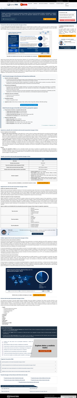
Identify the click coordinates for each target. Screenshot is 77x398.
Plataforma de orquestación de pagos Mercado (38, 391)
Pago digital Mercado (5, 388)
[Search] (68, 1)
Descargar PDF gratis (50, 19)
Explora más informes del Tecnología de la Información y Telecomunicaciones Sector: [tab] (18, 386)
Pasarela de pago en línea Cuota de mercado (40, 380)
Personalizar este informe (37, 233)
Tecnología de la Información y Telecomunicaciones (13, 8)
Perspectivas (52, 3)
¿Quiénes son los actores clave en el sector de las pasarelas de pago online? (16, 371)
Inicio (2, 8)
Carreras (19, 1)
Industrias (35, 3)
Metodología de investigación (9, 19)
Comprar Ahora (67, 20)
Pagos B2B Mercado (33, 388)
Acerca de (9, 1)
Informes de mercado (67, 4)
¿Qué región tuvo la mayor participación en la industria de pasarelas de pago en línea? (17, 368)
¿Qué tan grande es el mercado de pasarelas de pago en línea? (13, 361)
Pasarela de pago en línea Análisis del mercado (40, 378)
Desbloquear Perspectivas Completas (29, 104)
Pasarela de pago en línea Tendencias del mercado (14, 380)
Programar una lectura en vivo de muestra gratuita (67, 47)
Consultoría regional (60, 3)
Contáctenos (15, 1)
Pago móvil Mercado (5, 391)
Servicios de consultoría (43, 3)
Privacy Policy (70, 397)
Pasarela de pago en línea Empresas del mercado (29, 382)
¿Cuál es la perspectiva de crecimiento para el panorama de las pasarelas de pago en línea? (19, 365)
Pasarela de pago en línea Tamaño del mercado (13, 378)
